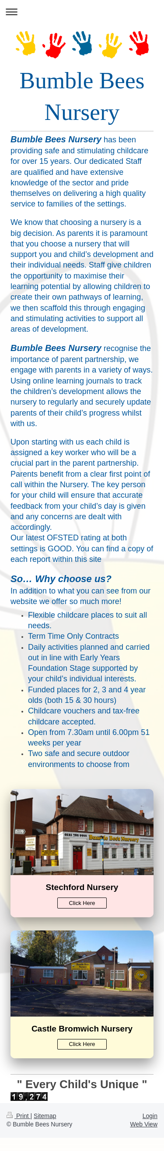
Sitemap (45, 1115)
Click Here (82, 903)
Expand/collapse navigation (82, 11)
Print (19, 1115)
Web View (143, 1124)
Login (150, 1115)
